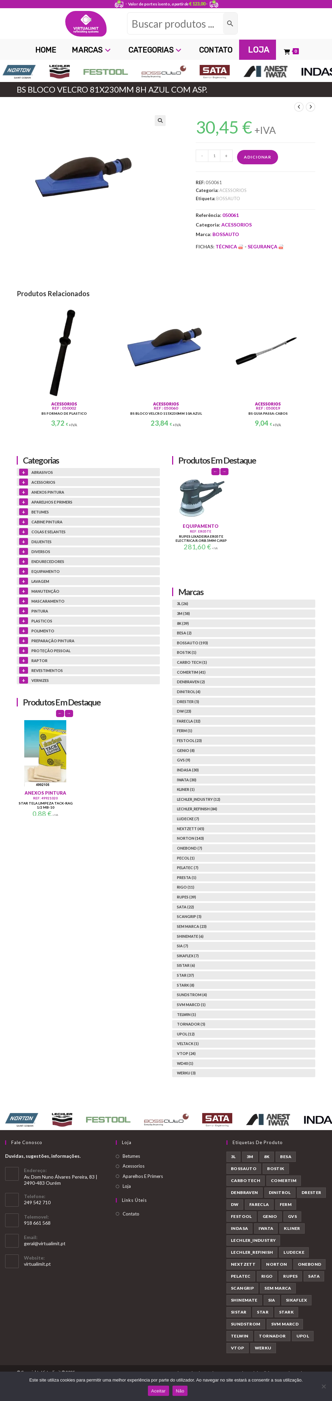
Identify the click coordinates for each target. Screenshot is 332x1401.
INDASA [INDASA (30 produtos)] (239, 1228)
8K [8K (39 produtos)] (267, 1156)
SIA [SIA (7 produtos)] (271, 1300)
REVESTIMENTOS (47, 670)
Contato (131, 1214)
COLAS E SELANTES (48, 532)
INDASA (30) (188, 770)
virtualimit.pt (37, 1264)
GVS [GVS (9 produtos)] (292, 1216)
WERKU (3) (186, 1073)
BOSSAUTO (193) (192, 643)
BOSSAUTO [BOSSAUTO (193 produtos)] (244, 1168)
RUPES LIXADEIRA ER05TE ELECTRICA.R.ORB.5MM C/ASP (201, 538)
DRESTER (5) (188, 701)
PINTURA (39, 611)
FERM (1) (184, 730)
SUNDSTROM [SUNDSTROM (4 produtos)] (246, 1324)
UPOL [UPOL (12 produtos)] (302, 1335)
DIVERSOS (40, 551)
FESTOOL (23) (189, 740)
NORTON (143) (190, 838)
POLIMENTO (42, 631)
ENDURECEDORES (47, 561)
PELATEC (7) (187, 867)
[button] (160, 120)
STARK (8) (185, 985)
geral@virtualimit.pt (45, 1243)
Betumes (131, 1156)
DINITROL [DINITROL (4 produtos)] (280, 1192)
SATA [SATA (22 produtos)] (314, 1276)
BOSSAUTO (228, 198)
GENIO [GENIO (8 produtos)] (270, 1216)
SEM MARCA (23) (192, 926)
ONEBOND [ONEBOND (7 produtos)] (309, 1264)
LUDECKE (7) (188, 818)
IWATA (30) (186, 780)
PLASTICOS (41, 621)
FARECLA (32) (188, 721)
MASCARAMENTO (48, 601)
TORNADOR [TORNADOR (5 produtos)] (272, 1335)
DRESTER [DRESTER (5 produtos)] (311, 1192)
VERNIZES (40, 680)
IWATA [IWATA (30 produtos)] (266, 1228)
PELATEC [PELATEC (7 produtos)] (241, 1276)
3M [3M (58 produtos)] (250, 1156)
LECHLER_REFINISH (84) (197, 809)
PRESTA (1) (186, 877)
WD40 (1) (185, 1063)
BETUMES (40, 512)
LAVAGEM (40, 581)
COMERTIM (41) (191, 672)
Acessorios (133, 1166)
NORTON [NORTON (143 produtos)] (276, 1264)
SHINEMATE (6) (190, 936)
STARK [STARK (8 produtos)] (286, 1312)
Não (180, 1390)
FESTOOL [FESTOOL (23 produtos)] (241, 1216)
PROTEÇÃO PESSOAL (50, 650)
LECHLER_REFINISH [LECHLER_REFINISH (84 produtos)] (252, 1252)
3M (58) (183, 613)
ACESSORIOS (233, 190)
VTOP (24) (186, 1053)
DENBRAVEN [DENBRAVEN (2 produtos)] (244, 1192)
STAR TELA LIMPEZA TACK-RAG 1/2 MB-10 (46, 805)
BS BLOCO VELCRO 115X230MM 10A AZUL (166, 413)
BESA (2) (184, 633)
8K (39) (183, 623)
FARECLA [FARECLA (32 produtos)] (259, 1204)
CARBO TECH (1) (192, 662)
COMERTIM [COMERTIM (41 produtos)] (283, 1180)
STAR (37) (185, 975)
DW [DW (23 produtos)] (235, 1204)
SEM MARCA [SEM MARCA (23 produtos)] (277, 1288)
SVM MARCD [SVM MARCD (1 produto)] (285, 1324)
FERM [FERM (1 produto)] (286, 1204)
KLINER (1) (186, 789)
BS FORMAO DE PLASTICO (64, 413)
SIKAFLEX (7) (188, 955)
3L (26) (182, 603)
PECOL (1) (186, 858)
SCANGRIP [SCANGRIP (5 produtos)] (242, 1288)
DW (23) (184, 711)
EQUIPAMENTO (45, 571)
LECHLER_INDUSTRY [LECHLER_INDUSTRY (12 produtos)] (253, 1240)
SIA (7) (182, 946)
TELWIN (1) (186, 1014)
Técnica (230, 246)
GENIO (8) (186, 750)
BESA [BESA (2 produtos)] (285, 1156)
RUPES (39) (186, 897)
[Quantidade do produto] (214, 156)
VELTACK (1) (188, 1043)
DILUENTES (41, 541)
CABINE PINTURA (47, 522)
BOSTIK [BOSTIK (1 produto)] (275, 1168)
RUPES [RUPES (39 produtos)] (290, 1276)
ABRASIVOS (42, 472)
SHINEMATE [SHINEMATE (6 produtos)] (244, 1300)
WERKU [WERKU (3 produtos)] (263, 1347)
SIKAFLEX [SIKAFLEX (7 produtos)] (296, 1300)
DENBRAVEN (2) (191, 681)
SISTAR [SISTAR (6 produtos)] (238, 1312)
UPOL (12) (186, 1034)
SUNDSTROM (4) (192, 994)
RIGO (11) (185, 887)
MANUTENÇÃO (45, 591)
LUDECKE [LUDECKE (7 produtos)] (293, 1252)
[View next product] (310, 107)
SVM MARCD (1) (191, 1004)
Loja (127, 1186)
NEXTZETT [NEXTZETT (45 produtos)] (243, 1264)
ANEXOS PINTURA (47, 492)
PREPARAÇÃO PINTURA (52, 640)
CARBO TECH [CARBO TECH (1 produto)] (245, 1180)
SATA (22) (185, 907)
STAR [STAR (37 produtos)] (262, 1312)
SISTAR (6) (186, 965)
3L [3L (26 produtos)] (233, 1156)
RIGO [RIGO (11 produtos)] (267, 1276)
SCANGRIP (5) (189, 916)
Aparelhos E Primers (143, 1176)
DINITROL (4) (188, 691)
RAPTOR (39, 660)
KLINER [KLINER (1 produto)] (292, 1228)
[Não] (323, 1386)
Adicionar (257, 157)
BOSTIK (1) (186, 652)
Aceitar (158, 1390)
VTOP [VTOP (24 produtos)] (237, 1347)
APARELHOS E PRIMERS (51, 502)
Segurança (266, 246)
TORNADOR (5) (191, 1024)
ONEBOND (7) (189, 848)
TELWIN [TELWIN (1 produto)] (239, 1335)
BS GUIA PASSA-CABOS (268, 413)
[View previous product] (299, 107)
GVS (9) (183, 760)
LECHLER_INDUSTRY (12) (198, 799)
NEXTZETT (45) (190, 828)
